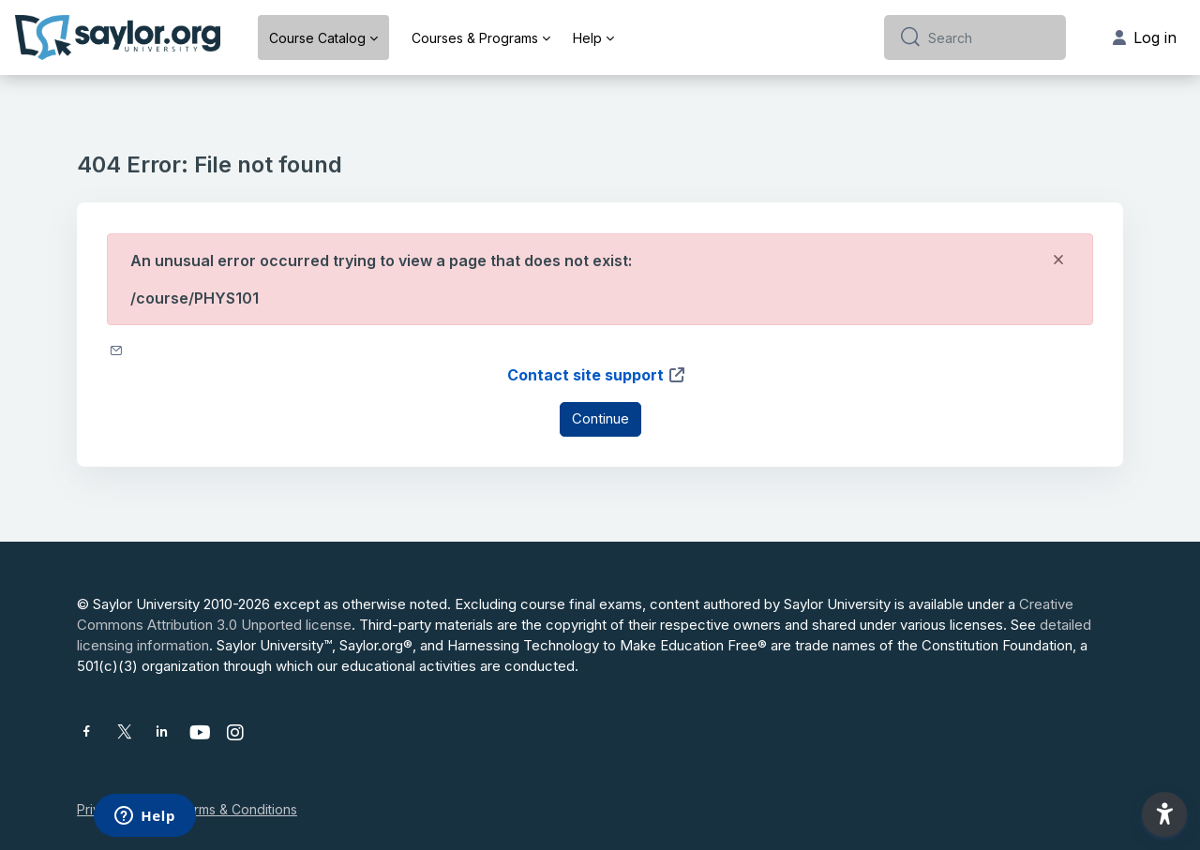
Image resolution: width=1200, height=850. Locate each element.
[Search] (989, 37)
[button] (1164, 814)
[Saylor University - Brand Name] (117, 37)
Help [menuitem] (587, 38)
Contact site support (596, 374)
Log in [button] (1145, 37)
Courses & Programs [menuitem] (475, 38)
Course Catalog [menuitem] (317, 38)
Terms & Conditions (237, 809)
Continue (600, 418)
